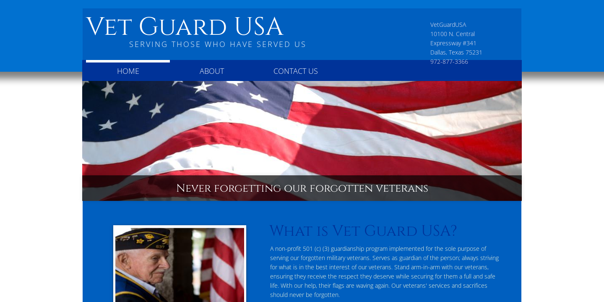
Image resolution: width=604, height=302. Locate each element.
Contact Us (295, 71)
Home (128, 71)
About (212, 71)
